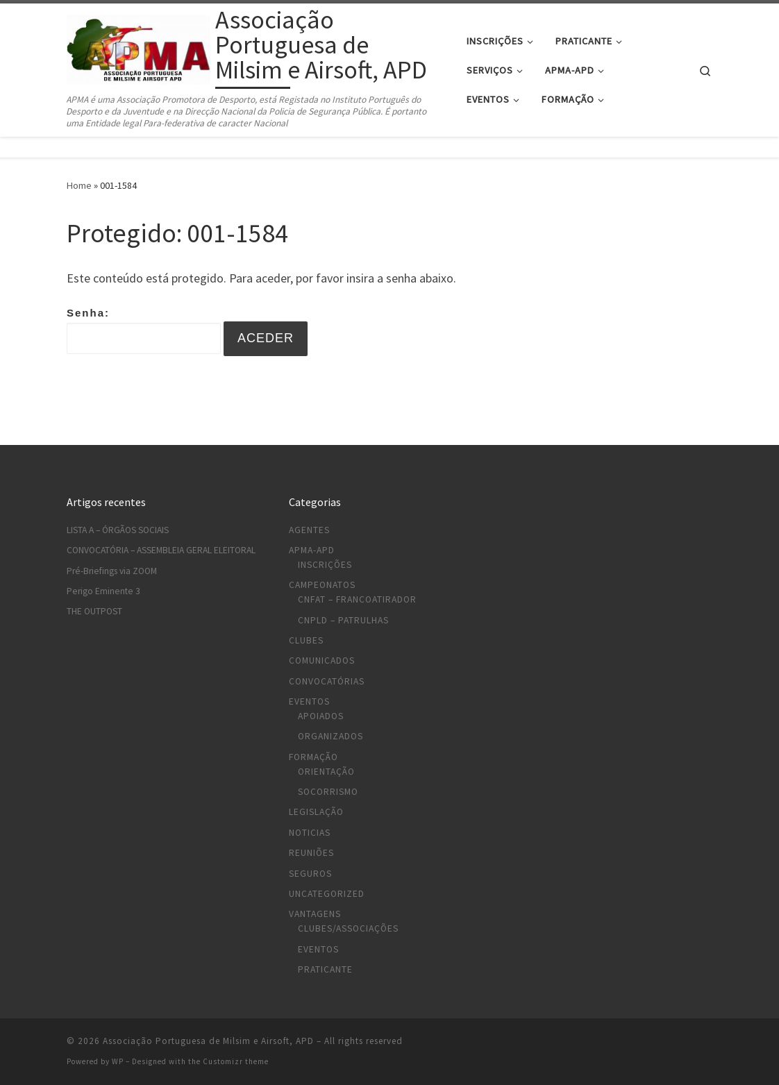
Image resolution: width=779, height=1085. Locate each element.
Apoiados (321, 716)
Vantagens (315, 914)
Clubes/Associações (348, 928)
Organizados (330, 736)
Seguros (310, 874)
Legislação (316, 812)
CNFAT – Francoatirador (357, 599)
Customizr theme (236, 1061)
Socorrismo (328, 792)
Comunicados (322, 660)
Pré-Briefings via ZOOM (112, 571)
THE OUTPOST (94, 611)
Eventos (309, 701)
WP (118, 1061)
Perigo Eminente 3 (103, 591)
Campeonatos (322, 585)
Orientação (326, 771)
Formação (313, 757)
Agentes (309, 530)
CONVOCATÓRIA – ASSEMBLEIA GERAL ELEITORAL (161, 550)
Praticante (325, 969)
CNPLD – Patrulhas (343, 620)
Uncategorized (327, 894)
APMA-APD (312, 550)
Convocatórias (327, 681)
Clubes (306, 640)
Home (79, 185)
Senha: (144, 330)
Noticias (309, 833)
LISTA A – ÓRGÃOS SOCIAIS (118, 530)
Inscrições (325, 565)
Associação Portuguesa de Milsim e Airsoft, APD (208, 1041)
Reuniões (311, 853)
